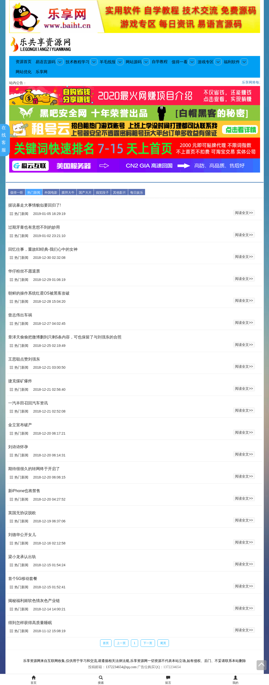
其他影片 (119, 192)
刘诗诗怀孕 (18, 447)
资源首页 (24, 62)
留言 (168, 680)
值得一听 (16, 192)
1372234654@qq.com (121, 667)
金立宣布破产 (20, 425)
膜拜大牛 (68, 192)
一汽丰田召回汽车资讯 (28, 403)
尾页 (163, 643)
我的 (235, 680)
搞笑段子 (102, 192)
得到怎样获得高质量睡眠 (30, 623)
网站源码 (134, 62)
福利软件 (232, 62)
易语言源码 (45, 62)
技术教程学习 (77, 62)
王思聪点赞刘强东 (24, 359)
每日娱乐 (136, 192)
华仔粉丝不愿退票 (24, 271)
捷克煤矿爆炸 (20, 381)
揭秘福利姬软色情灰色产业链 (34, 600)
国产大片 (85, 192)
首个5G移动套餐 (22, 578)
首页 (106, 643)
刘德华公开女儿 (22, 535)
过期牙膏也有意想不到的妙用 (34, 227)
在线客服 (4, 138)
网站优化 (24, 72)
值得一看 (180, 62)
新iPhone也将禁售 (24, 491)
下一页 (147, 643)
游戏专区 (206, 62)
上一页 (121, 643)
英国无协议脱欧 (22, 513)
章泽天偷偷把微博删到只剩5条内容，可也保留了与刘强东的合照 (65, 337)
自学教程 (160, 62)
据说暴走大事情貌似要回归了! (34, 205)
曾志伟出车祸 (20, 315)
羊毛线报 (107, 62)
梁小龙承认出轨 (22, 557)
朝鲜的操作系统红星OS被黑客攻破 (39, 293)
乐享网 (41, 72)
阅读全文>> (244, 213)
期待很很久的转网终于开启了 (34, 469)
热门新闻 (33, 192)
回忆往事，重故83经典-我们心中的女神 (42, 249)
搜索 (101, 680)
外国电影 (50, 192)
